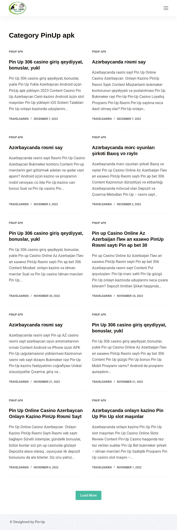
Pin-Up (40, 522)
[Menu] (166, 8)
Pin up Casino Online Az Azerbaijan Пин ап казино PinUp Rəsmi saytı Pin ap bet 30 (128, 239)
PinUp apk (16, 51)
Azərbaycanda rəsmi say (119, 61)
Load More (88, 495)
